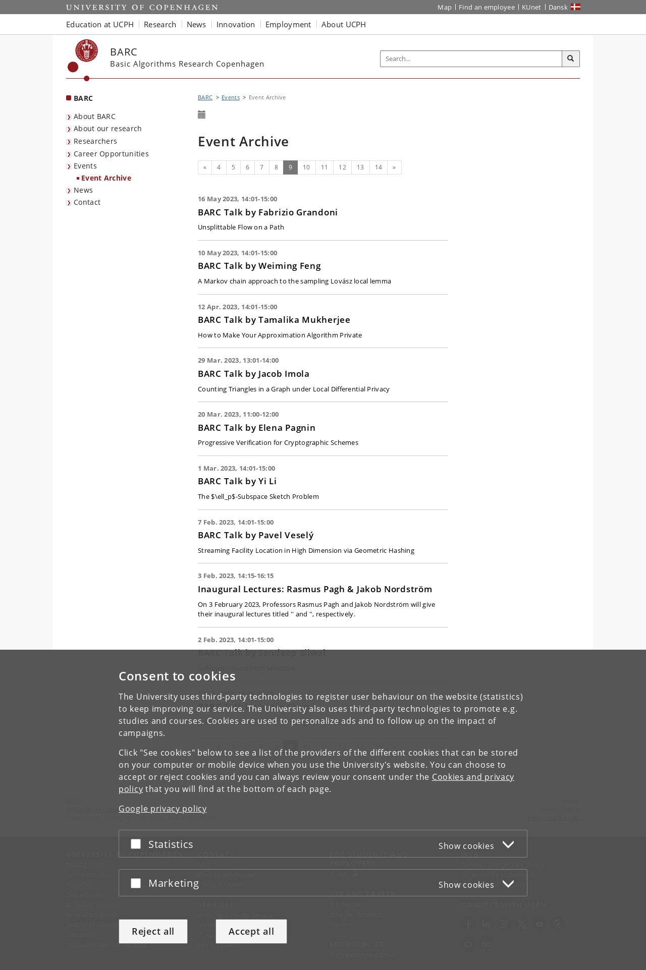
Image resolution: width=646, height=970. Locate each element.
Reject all (153, 931)
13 (360, 167)
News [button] (196, 24)
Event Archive (106, 178)
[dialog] (323, 810)
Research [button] (160, 24)
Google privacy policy (163, 808)
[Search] (571, 59)
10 (306, 167)
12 (342, 167)
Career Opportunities (111, 153)
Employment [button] (288, 24)
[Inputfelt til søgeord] (471, 58)
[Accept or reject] (138, 843)
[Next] (394, 167)
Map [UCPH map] (445, 7)
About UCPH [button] (343, 24)
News (83, 190)
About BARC (95, 116)
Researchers (95, 141)
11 (325, 167)
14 (379, 167)
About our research (108, 128)
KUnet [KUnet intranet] (532, 7)
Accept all (251, 931)
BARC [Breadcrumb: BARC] (205, 97)
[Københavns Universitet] (83, 60)
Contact (87, 202)
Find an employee (487, 7)
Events (85, 165)
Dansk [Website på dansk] (558, 7)
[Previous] (205, 167)
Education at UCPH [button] (100, 24)
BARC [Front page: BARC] (83, 98)
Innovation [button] (236, 24)
